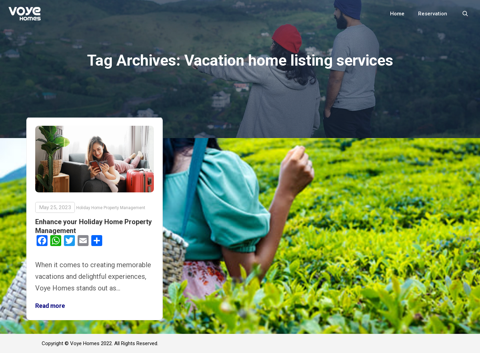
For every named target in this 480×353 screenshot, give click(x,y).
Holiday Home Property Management (110, 207)
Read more (50, 305)
